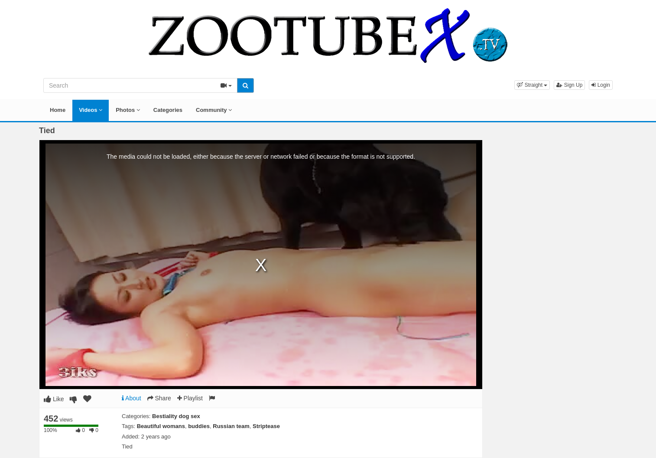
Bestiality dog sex (176, 416)
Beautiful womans (161, 426)
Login (600, 85)
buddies (199, 426)
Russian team (231, 426)
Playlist (190, 398)
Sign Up (569, 85)
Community (214, 110)
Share (159, 398)
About (131, 398)
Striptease (266, 426)
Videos (90, 110)
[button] (532, 85)
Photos (128, 110)
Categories (167, 110)
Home (57, 110)
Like (54, 399)
